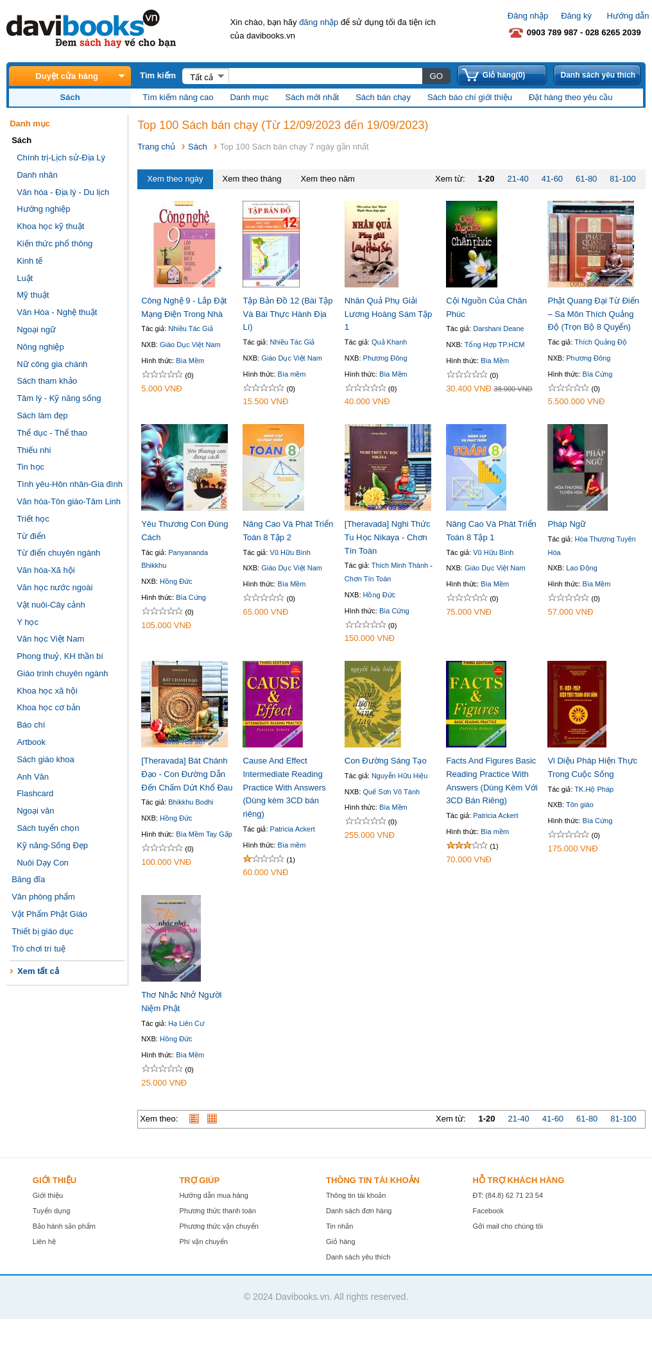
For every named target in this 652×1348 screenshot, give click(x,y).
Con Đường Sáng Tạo (386, 760)
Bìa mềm (292, 374)
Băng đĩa (28, 879)
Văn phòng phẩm (43, 896)
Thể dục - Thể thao (52, 433)
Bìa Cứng (598, 374)
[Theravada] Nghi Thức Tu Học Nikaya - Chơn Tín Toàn (388, 537)
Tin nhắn (339, 1226)
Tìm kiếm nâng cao (177, 97)
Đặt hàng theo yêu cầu (570, 97)
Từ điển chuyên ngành (58, 553)
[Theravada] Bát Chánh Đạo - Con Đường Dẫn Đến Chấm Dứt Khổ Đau (186, 774)
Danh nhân (37, 175)
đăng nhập (318, 22)
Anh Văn (33, 776)
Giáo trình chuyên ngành (62, 673)
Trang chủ (156, 146)
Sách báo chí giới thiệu (469, 97)
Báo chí (31, 724)
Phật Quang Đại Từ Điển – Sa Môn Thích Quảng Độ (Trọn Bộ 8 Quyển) (593, 314)
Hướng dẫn (628, 16)
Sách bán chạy (383, 97)
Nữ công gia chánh (52, 364)
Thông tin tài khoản (356, 1195)
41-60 (552, 178)
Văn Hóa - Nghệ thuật (57, 312)
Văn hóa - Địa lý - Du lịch (63, 192)
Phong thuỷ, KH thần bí (60, 656)
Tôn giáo (580, 804)
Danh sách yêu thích (597, 75)
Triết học (33, 519)
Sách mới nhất (312, 97)
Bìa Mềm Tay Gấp (204, 834)
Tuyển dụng (51, 1211)
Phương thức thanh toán (217, 1211)
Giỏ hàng (341, 1241)
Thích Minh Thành (400, 565)
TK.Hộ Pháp (593, 789)
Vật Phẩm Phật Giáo (49, 914)
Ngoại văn (35, 810)
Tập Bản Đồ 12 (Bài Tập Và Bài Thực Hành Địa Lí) (287, 314)
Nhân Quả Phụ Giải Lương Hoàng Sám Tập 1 (389, 314)
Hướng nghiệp (43, 209)
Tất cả (201, 77)
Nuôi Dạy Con (43, 862)
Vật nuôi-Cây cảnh (51, 605)
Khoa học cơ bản (48, 707)
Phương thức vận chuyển (219, 1226)
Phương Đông (385, 358)
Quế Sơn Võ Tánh (391, 792)
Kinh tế (29, 261)
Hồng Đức (176, 581)
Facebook (488, 1211)
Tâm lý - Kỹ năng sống (59, 398)
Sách (197, 146)
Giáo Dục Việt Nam (190, 344)
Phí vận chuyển (203, 1241)
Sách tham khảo (47, 381)
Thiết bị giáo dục (42, 931)
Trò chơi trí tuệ (38, 948)
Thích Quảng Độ (600, 342)
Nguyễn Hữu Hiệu (399, 776)
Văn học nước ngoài (54, 587)
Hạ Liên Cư (186, 1023)
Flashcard (35, 793)
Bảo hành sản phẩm (64, 1226)
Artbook (31, 742)
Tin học (30, 467)
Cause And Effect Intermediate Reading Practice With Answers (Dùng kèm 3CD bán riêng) (284, 787)
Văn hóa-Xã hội (45, 570)
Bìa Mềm (190, 360)
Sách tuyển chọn (48, 828)
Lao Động (581, 568)
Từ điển (31, 536)
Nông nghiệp (40, 347)
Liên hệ (44, 1241)
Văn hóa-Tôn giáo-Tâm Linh (69, 501)
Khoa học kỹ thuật (50, 226)
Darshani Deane (498, 328)
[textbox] (325, 75)
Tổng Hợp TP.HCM (495, 344)
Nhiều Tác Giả (190, 328)
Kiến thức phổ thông (54, 243)
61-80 (586, 178)
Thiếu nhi (34, 450)
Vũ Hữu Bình (290, 552)
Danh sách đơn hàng (358, 1211)
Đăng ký (576, 16)
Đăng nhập (528, 16)
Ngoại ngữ (36, 329)
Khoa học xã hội (47, 690)
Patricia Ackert (292, 829)
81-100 (622, 178)
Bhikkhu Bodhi (190, 802)
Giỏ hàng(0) (504, 75)
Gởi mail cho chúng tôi (508, 1226)
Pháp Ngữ (566, 524)
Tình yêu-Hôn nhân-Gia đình (70, 484)
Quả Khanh (390, 342)
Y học (28, 622)
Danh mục (249, 97)
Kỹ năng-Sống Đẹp (52, 845)
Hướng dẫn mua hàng (213, 1195)
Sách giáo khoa (45, 759)
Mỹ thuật (33, 295)
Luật (25, 278)
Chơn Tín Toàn (368, 579)
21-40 (518, 178)
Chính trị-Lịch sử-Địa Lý (61, 157)
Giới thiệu (48, 1195)
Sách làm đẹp (42, 415)
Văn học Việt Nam (50, 639)
